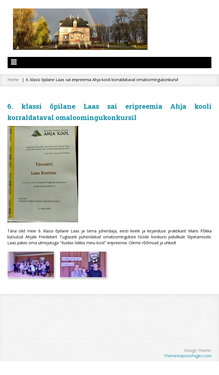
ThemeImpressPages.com (188, 355)
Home (13, 79)
